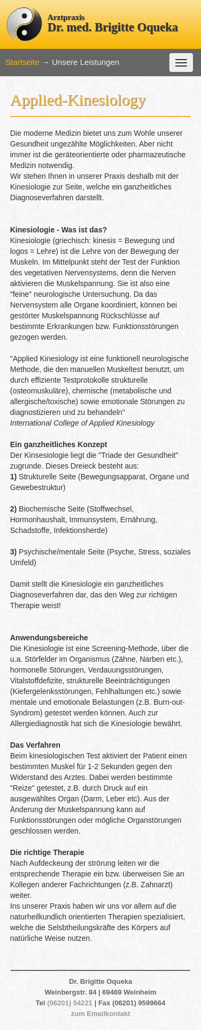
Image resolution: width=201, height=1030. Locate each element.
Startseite (22, 62)
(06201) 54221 (70, 1003)
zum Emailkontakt (100, 1014)
